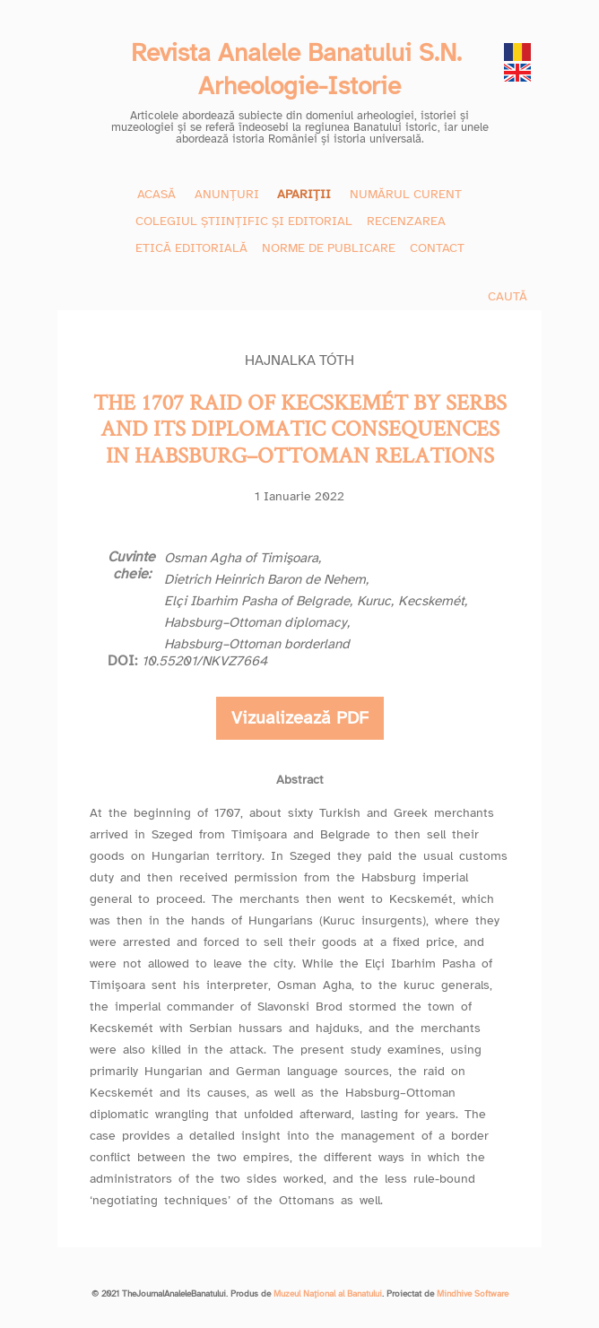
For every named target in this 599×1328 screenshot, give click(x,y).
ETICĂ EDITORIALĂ (191, 248)
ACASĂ (156, 194)
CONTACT (437, 248)
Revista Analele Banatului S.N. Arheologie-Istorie (300, 69)
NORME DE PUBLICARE (328, 248)
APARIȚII (304, 194)
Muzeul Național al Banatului (327, 1294)
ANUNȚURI (227, 194)
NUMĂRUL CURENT (406, 194)
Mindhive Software (472, 1294)
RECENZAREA (406, 221)
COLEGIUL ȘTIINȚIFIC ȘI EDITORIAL (243, 221)
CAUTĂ (507, 296)
